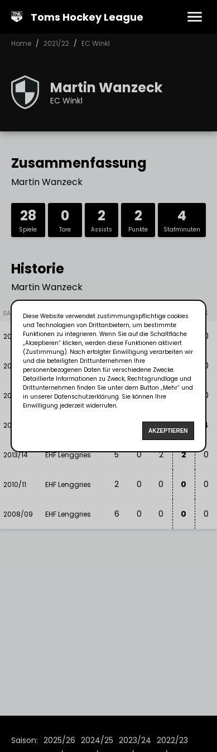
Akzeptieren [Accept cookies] (168, 431)
